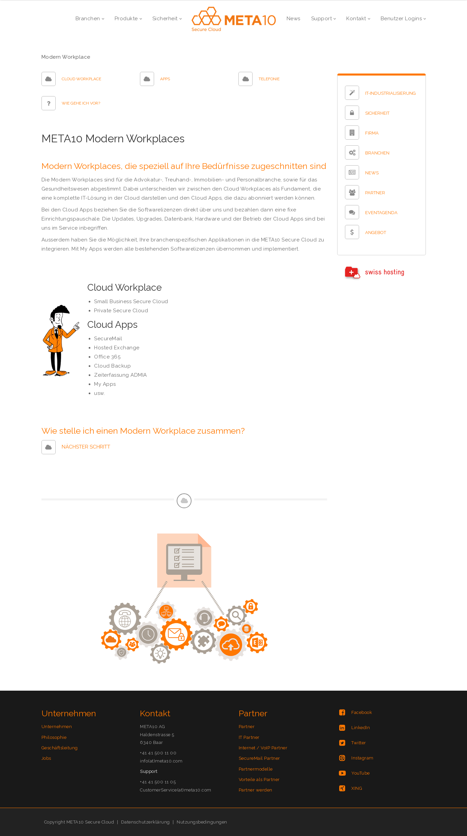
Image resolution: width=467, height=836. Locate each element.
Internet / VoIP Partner (263, 747)
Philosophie (54, 737)
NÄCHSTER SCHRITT (86, 447)
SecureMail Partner (259, 758)
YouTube (360, 773)
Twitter (358, 742)
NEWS (372, 172)
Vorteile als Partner (259, 779)
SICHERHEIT (377, 113)
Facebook (361, 712)
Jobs (46, 758)
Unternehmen (56, 726)
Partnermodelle (256, 769)
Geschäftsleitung (59, 747)
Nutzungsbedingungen (202, 822)
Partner (247, 726)
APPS (165, 79)
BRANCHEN (377, 152)
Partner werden (255, 789)
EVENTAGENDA (381, 212)
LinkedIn (360, 727)
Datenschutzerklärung (145, 822)
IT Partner (249, 737)
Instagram (362, 757)
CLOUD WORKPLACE (81, 79)
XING (356, 788)
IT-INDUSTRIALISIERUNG (390, 93)
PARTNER (375, 192)
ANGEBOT (375, 232)
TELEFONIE (269, 79)
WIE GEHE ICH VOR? (81, 103)
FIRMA (372, 133)
